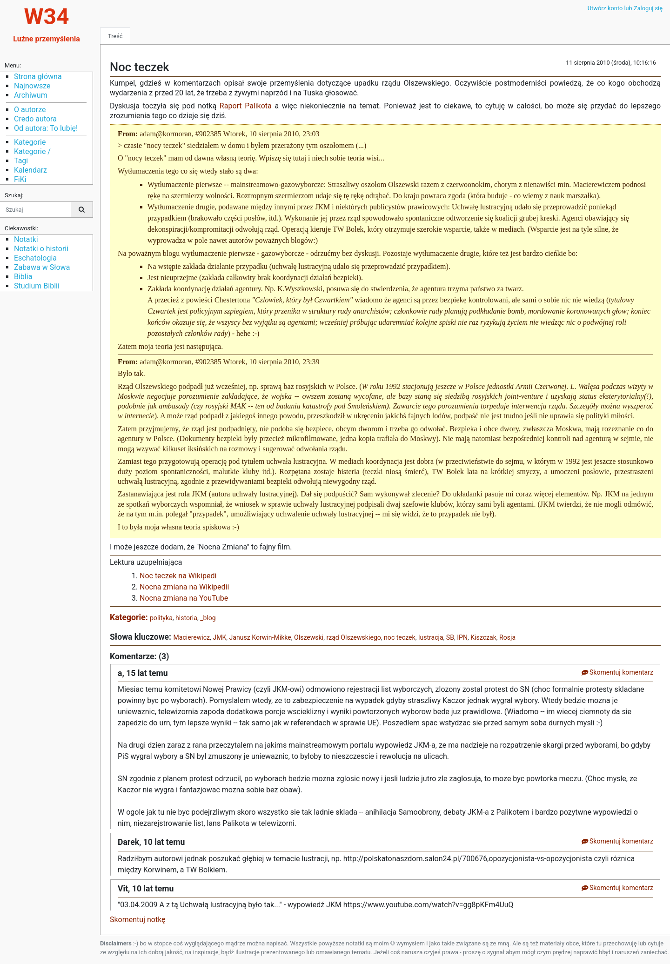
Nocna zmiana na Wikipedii (184, 586)
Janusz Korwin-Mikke (260, 637)
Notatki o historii (41, 248)
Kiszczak (483, 637)
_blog (208, 618)
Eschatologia (35, 258)
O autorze (30, 109)
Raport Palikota (246, 105)
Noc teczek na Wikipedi (178, 575)
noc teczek (399, 637)
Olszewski (308, 637)
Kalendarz (30, 170)
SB (450, 637)
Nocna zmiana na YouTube (184, 598)
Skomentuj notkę (138, 919)
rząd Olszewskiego (353, 637)
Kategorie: (130, 617)
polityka (161, 618)
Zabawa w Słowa (42, 267)
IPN (462, 637)
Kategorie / (32, 151)
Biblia (23, 276)
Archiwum (30, 95)
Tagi (21, 160)
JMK (219, 637)
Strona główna (38, 76)
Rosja (507, 637)
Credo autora (35, 118)
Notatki (26, 239)
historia (186, 618)
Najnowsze (32, 85)
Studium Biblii (37, 285)
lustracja (430, 637)
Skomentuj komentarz (617, 672)
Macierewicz (191, 637)
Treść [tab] (115, 36)
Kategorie (30, 142)
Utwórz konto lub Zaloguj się (625, 8)
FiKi (20, 179)
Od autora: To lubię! (46, 128)
